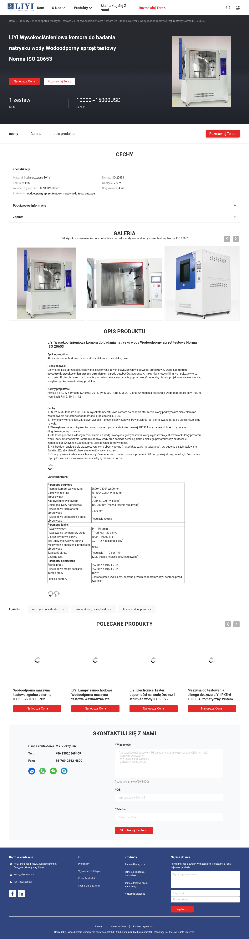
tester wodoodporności (137, 609)
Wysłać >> (182, 909)
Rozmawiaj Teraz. (60, 81)
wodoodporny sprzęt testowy (93, 609)
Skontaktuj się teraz (134, 830)
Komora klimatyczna (134, 864)
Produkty (23, 20)
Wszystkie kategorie (134, 893)
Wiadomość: (123, 744)
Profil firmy (83, 864)
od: (118, 789)
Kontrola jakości (86, 878)
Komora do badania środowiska (134, 874)
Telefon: (121, 809)
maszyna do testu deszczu (48, 609)
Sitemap (99, 926)
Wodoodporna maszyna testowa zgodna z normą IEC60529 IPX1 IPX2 (32, 694)
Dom (12, 20)
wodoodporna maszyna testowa (51, 20)
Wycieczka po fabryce (89, 871)
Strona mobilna (118, 926)
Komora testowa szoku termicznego (136, 885)
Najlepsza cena (24, 81)
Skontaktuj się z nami (89, 885)
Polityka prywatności (143, 926)
